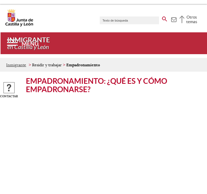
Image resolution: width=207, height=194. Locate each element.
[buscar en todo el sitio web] (164, 18)
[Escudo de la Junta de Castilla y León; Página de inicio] (19, 25)
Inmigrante (16, 65)
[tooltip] (173, 18)
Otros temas (191, 19)
